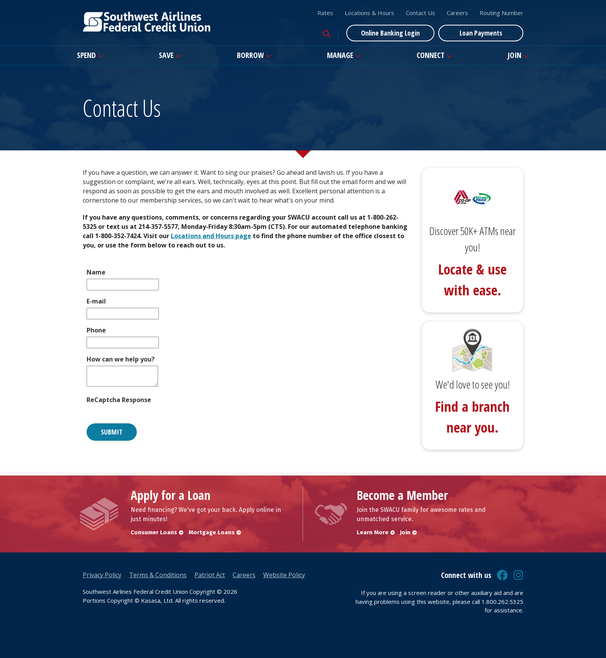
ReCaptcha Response (119, 399)
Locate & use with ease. (472, 280)
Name (96, 272)
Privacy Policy (102, 575)
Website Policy (284, 575)
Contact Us (420, 13)
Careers (457, 13)
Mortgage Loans (212, 532)
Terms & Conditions (158, 575)
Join (514, 55)
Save (166, 55)
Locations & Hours (369, 13)
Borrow (250, 55)
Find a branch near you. (472, 417)
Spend (86, 55)
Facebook (502, 575)
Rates (325, 13)
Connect (430, 55)
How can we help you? (121, 359)
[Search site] (326, 34)
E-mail (96, 301)
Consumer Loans (154, 532)
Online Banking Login (390, 33)
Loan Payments (481, 33)
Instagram (518, 575)
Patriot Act (209, 575)
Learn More (372, 532)
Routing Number (501, 13)
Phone (96, 330)
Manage (340, 55)
